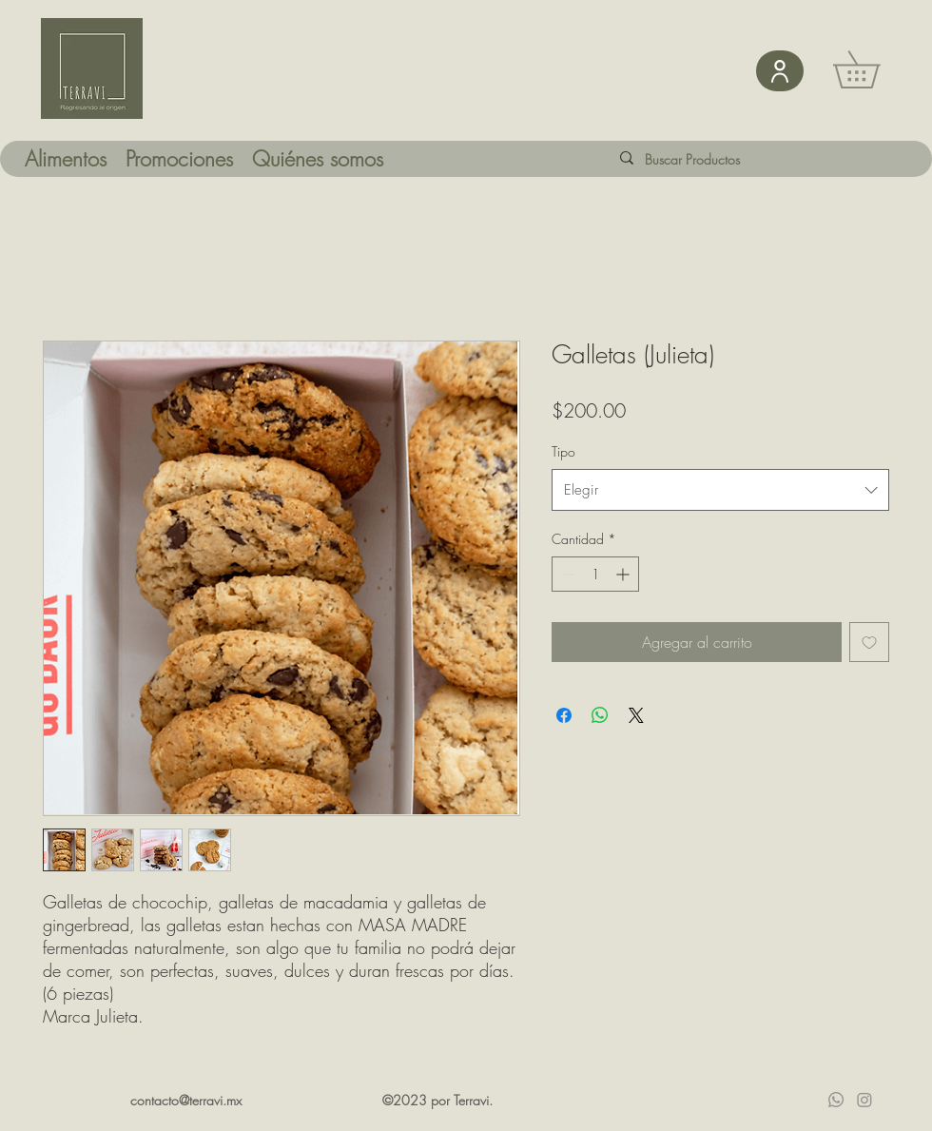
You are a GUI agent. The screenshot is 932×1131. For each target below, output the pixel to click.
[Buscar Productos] (707, 159)
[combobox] (720, 490)
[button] (874, 69)
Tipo (563, 451)
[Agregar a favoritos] (869, 642)
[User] (780, 70)
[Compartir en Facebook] (564, 715)
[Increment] (624, 574)
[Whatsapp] (835, 1099)
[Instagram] (864, 1099)
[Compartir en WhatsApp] (600, 715)
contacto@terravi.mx (186, 1100)
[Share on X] (636, 715)
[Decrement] (566, 574)
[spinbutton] (595, 574)
